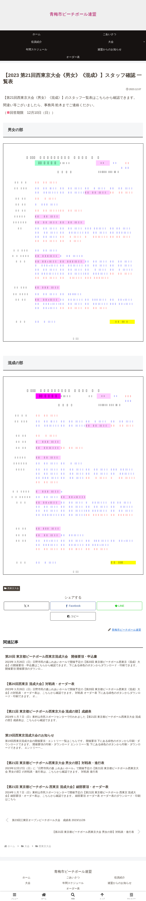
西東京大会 (11, 588)
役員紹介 (119, 877)
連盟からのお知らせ (120, 883)
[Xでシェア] (26, 606)
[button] (73, 616)
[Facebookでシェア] (73, 606)
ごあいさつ (73, 877)
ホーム (26, 877)
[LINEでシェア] (119, 606)
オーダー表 (73, 888)
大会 (27, 883)
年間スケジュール (73, 883)
